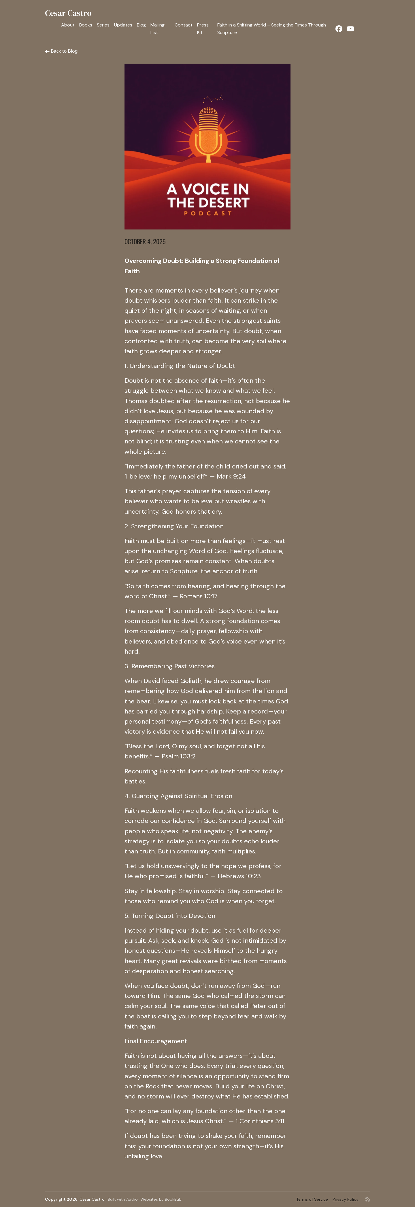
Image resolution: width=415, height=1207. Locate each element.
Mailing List (157, 28)
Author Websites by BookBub (154, 1199)
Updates (123, 25)
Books (85, 25)
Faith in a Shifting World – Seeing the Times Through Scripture (271, 28)
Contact (184, 25)
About (68, 25)
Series (103, 25)
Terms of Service (312, 1199)
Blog (141, 25)
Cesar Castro (68, 12)
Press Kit (203, 28)
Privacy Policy (346, 1199)
